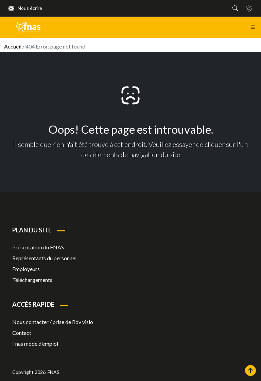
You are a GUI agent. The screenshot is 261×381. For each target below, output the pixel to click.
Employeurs (26, 269)
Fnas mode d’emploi (35, 343)
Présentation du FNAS (38, 247)
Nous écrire (25, 8)
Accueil (12, 46)
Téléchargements (32, 280)
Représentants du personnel (44, 258)
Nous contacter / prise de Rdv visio (52, 322)
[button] (235, 8)
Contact (21, 332)
